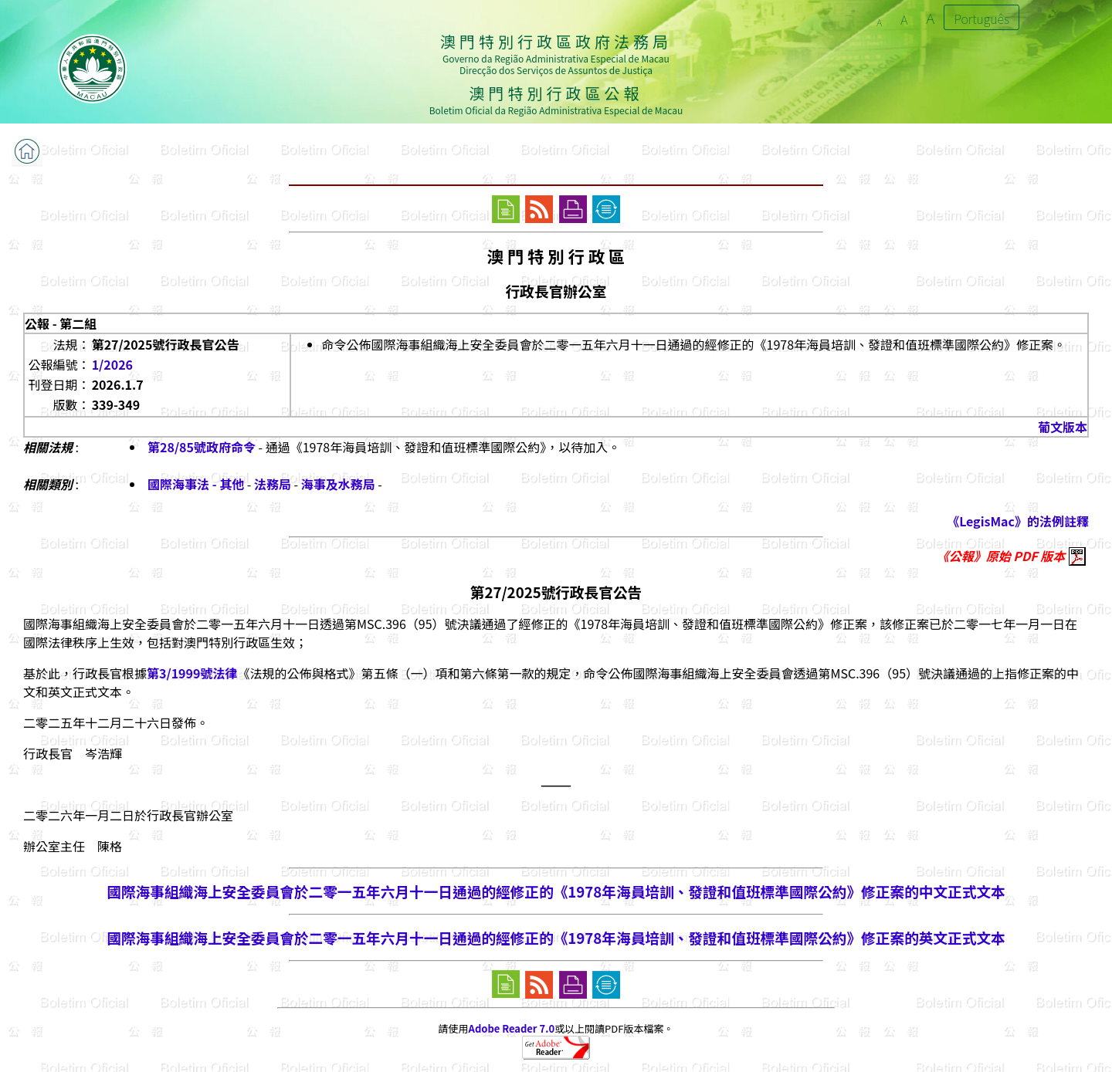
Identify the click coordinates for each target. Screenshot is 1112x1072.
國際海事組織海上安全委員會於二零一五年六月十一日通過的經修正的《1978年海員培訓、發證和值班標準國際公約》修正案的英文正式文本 (556, 937)
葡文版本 (1062, 427)
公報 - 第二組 (61, 323)
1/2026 (112, 364)
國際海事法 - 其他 (195, 484)
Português (981, 18)
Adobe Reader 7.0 (511, 1028)
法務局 (272, 484)
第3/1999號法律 (192, 673)
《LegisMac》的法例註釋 (1018, 521)
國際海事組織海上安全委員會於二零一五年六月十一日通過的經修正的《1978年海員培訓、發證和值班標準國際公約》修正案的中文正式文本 (556, 891)
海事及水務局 (338, 484)
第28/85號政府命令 (201, 447)
